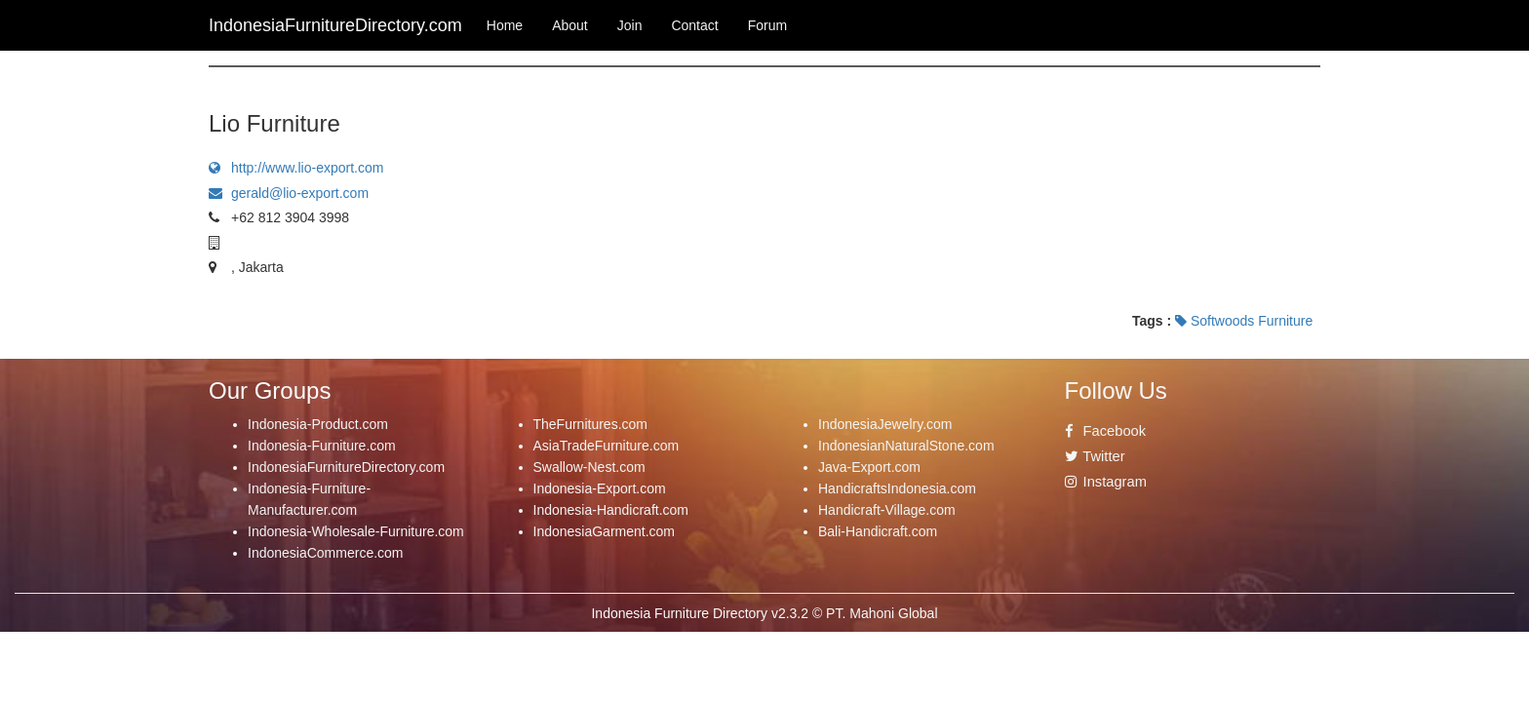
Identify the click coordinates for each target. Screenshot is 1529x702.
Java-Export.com (869, 467)
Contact (694, 25)
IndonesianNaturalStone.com (906, 445)
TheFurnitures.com (590, 424)
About (570, 25)
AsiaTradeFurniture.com (606, 445)
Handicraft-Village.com (887, 510)
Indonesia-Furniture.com (322, 445)
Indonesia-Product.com (318, 424)
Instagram (1106, 481)
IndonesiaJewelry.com (885, 424)
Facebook (1106, 431)
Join (630, 25)
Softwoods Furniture (1244, 321)
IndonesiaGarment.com (604, 531)
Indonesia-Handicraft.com (611, 510)
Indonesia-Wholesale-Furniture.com (356, 531)
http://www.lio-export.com (296, 168)
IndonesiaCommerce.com (326, 553)
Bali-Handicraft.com (877, 531)
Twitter (1095, 456)
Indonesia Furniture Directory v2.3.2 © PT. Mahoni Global (764, 613)
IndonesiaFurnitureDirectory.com (346, 467)
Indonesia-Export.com (599, 488)
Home (505, 25)
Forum (767, 25)
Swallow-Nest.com (589, 467)
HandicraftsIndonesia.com (897, 488)
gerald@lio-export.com (289, 193)
